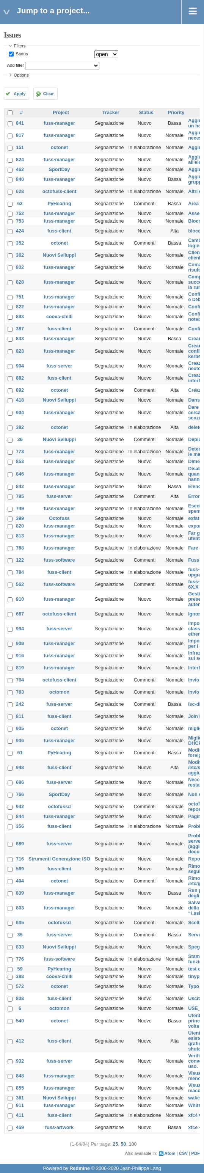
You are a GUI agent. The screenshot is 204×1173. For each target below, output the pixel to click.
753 (20, 221)
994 (20, 628)
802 (20, 267)
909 (20, 643)
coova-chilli (59, 316)
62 (20, 203)
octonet (59, 147)
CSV (183, 1153)
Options (21, 75)
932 (20, 1061)
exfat (193, 518)
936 (20, 740)
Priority (176, 112)
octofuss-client (59, 191)
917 (20, 135)
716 (20, 859)
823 (20, 351)
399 (20, 518)
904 (20, 366)
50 (123, 1144)
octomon (59, 692)
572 (20, 986)
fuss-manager (59, 123)
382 (20, 427)
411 (20, 1115)
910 (20, 599)
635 (20, 922)
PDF (195, 1153)
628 (20, 191)
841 (20, 123)
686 (20, 782)
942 (20, 806)
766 (20, 794)
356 (20, 826)
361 (20, 1098)
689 (20, 843)
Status (21, 54)
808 (20, 998)
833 (20, 947)
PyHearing (59, 203)
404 (20, 881)
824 (20, 159)
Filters (20, 46)
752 (20, 213)
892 (20, 390)
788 (20, 548)
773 (20, 451)
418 (20, 400)
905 (20, 728)
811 (20, 716)
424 (20, 231)
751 (20, 297)
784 (20, 572)
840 (20, 179)
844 (20, 816)
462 (20, 169)
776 (20, 959)
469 (20, 1127)
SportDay (59, 169)
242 (20, 704)
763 (20, 692)
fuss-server (59, 366)
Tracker (110, 112)
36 (20, 439)
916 (20, 655)
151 (20, 147)
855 (20, 1088)
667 (20, 614)
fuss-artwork (59, 1127)
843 (20, 338)
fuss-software (59, 560)
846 (20, 474)
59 (20, 969)
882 (20, 378)
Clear (48, 93)
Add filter (15, 65)
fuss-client (59, 231)
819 (20, 668)
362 (20, 255)
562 (20, 584)
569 (20, 869)
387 (20, 328)
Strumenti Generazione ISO (59, 859)
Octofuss (59, 518)
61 (20, 752)
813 (20, 536)
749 (20, 508)
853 (20, 461)
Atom (170, 1153)
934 (20, 412)
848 (20, 1076)
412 (20, 1041)
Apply (19, 93)
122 (20, 560)
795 (20, 496)
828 (20, 282)
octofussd (59, 806)
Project (61, 112)
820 (20, 526)
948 (20, 767)
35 (20, 934)
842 (20, 486)
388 (20, 976)
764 (20, 680)
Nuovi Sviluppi (59, 255)
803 (20, 908)
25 (115, 1144)
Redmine (79, 1168)
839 (20, 893)
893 (20, 316)
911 (20, 1105)
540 (20, 1021)
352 (20, 243)
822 (20, 306)
